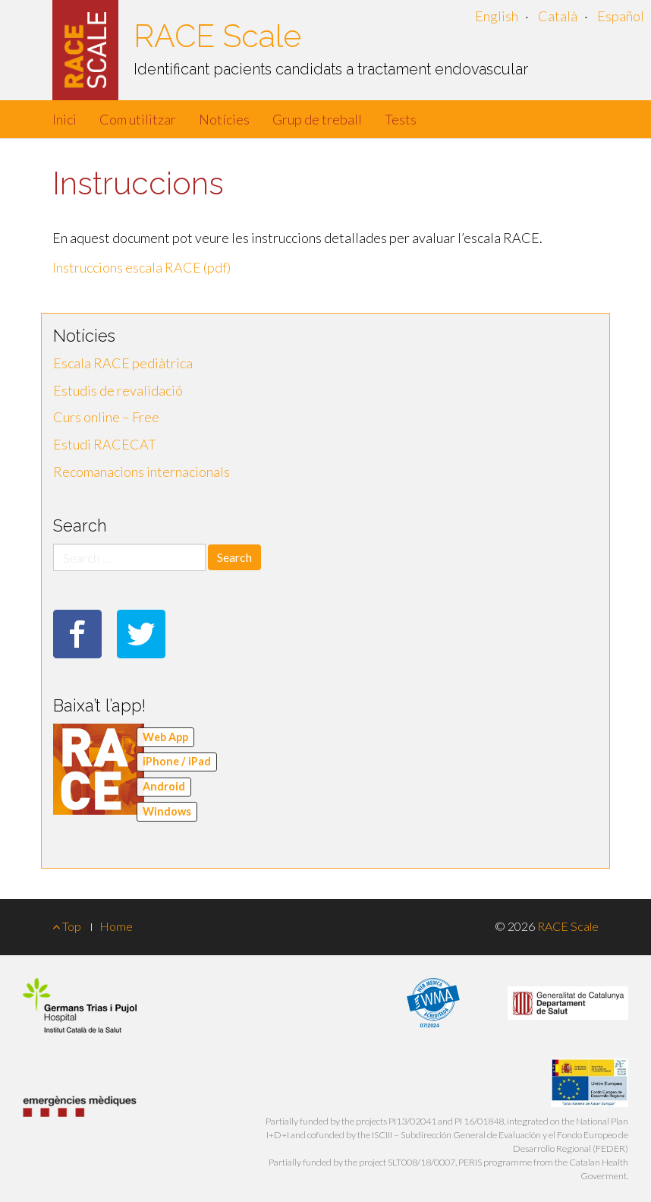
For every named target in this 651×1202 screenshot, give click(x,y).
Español (620, 16)
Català (557, 16)
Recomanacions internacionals (141, 471)
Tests (401, 119)
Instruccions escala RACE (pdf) (141, 267)
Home (116, 926)
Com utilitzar (137, 119)
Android (164, 786)
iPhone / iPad (177, 761)
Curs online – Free (106, 417)
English (496, 16)
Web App (165, 736)
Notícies (224, 119)
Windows (167, 811)
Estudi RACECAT (104, 444)
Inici (64, 119)
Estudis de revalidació (118, 390)
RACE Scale (217, 36)
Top (66, 926)
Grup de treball (317, 119)
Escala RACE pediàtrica (123, 363)
